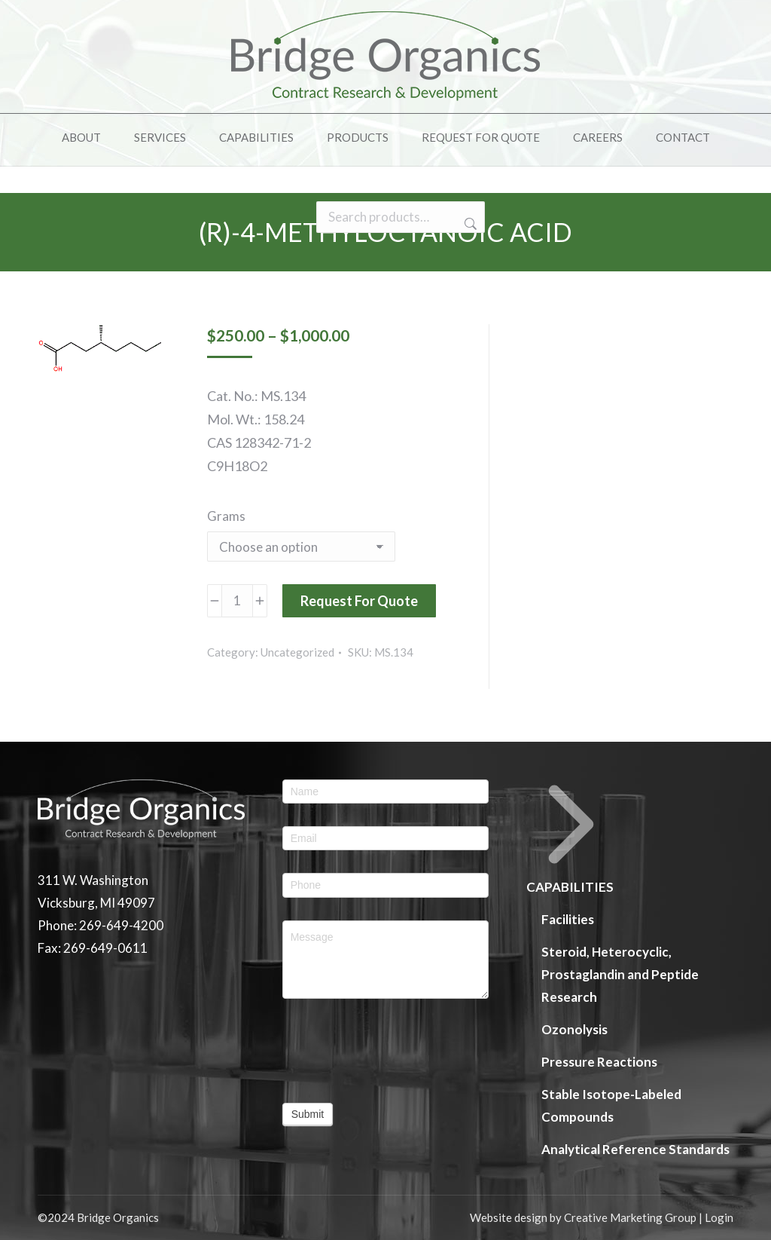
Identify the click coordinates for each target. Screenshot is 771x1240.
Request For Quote (359, 600)
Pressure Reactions (599, 1062)
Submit (308, 1114)
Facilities (567, 919)
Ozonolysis (574, 1029)
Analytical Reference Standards (635, 1149)
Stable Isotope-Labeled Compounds (611, 1105)
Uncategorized (297, 652)
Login (719, 1217)
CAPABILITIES (571, 837)
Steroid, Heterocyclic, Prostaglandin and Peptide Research (620, 974)
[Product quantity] (237, 600)
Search (469, 251)
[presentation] (385, 1050)
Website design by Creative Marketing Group (583, 1217)
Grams (226, 516)
